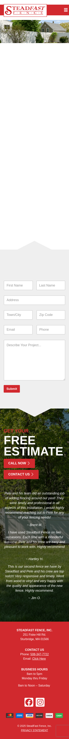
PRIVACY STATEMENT (34, 730)
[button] (66, 9)
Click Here (39, 658)
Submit (11, 389)
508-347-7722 (39, 654)
